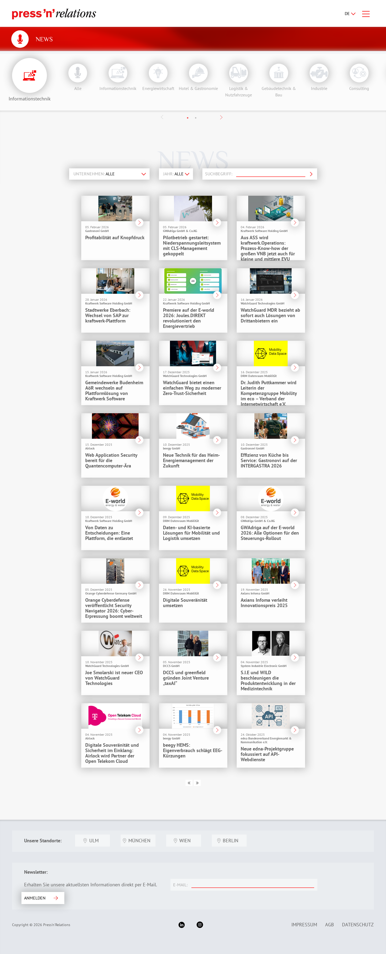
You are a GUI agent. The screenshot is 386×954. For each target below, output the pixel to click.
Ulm (94, 840)
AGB (329, 925)
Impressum (304, 925)
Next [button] (221, 117)
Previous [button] (162, 117)
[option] (76, 76)
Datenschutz (358, 925)
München (139, 840)
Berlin (230, 840)
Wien (185, 840)
